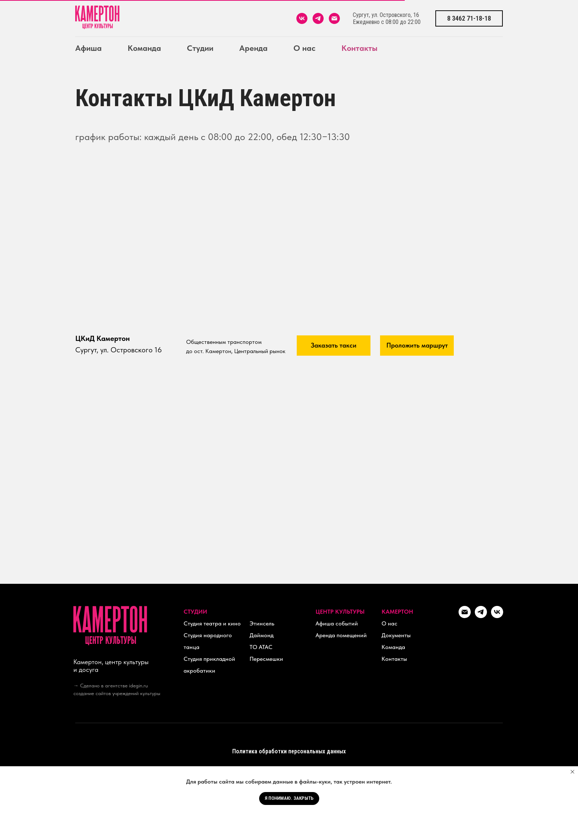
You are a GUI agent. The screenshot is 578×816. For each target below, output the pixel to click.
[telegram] (318, 18)
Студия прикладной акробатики (209, 664)
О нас (304, 48)
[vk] (301, 18)
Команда (144, 48)
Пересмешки (266, 658)
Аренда (253, 48)
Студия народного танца (208, 641)
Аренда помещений (341, 635)
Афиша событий (337, 623)
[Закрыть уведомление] (572, 771)
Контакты (359, 48)
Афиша (88, 48)
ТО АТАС (261, 647)
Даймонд (262, 635)
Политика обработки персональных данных (289, 751)
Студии (200, 48)
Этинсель (262, 623)
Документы (396, 635)
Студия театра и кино (212, 623)
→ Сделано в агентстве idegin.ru (110, 685)
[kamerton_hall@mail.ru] (465, 616)
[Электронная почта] (334, 18)
